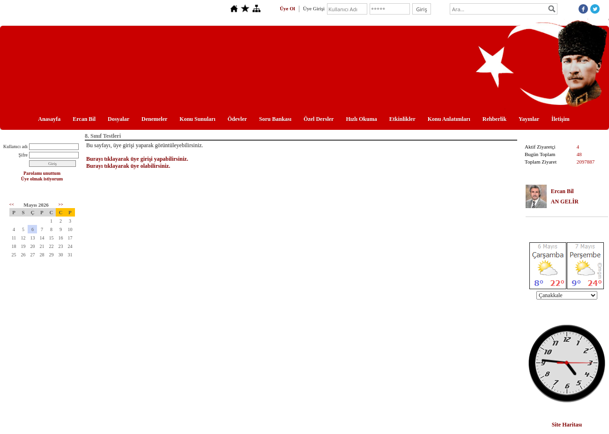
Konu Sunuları (197, 119)
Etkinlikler (402, 119)
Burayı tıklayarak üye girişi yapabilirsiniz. (137, 159)
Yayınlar (529, 119)
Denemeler (154, 119)
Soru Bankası (275, 119)
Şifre (23, 154)
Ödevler (237, 119)
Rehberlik (494, 119)
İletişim (560, 119)
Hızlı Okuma (361, 119)
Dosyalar (118, 119)
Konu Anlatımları (449, 119)
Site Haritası (567, 424)
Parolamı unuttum (41, 173)
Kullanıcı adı (15, 146)
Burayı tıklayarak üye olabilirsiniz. (128, 166)
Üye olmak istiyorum (42, 178)
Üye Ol (287, 8)
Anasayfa (49, 119)
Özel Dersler (319, 119)
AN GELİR (565, 201)
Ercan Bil (84, 119)
